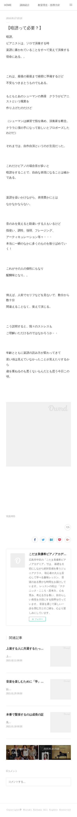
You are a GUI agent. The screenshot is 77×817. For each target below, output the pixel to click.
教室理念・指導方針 (49, 5)
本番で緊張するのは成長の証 (25, 715)
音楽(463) (10, 516)
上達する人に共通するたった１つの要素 (32, 648)
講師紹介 (25, 5)
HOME (7, 5)
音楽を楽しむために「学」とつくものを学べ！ (36, 681)
